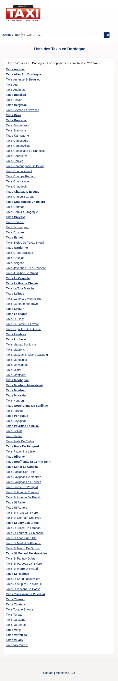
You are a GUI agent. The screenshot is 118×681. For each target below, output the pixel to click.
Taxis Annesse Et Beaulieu (23, 79)
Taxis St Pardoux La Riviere (24, 563)
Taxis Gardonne (17, 247)
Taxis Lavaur (15, 308)
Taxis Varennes (16, 624)
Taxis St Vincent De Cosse (23, 589)
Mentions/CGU (65, 672)
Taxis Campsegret (17, 140)
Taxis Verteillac (16, 635)
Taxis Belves (14, 100)
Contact (48, 672)
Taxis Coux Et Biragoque (22, 212)
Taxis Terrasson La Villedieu (25, 594)
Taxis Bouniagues (17, 125)
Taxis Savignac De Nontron (23, 477)
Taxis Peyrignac (16, 421)
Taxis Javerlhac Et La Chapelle (26, 268)
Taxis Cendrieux (16, 156)
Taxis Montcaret (16, 375)
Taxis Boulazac (16, 120)
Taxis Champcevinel (19, 171)
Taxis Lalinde (15, 293)
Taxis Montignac (17, 380)
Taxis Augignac (15, 89)
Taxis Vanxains (15, 619)
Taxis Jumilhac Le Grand (22, 273)
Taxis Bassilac (16, 94)
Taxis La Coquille (18, 278)
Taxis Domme (15, 222)
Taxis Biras (13, 115)
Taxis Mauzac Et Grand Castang (27, 354)
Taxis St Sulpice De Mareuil (24, 584)
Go (107, 35)
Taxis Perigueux (17, 415)
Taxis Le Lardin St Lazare (22, 324)
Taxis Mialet (13, 370)
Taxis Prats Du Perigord (22, 446)
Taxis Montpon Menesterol (24, 385)
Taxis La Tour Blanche (20, 288)
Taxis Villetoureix (17, 645)
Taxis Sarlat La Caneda (22, 466)
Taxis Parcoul (14, 410)
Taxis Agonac (15, 69)
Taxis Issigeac (15, 263)
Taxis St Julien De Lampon (23, 528)
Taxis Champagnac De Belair (25, 166)
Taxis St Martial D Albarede (23, 543)
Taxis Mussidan (16, 395)
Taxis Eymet (14, 237)
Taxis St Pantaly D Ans (20, 558)
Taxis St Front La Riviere (22, 512)
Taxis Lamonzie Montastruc (23, 298)
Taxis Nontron (15, 400)
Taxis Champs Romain (20, 176)
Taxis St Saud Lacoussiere (23, 579)
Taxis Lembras (16, 334)
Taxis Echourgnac (17, 227)
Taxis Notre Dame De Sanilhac (27, 405)
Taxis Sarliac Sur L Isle (20, 471)
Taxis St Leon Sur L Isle (21, 538)
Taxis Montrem (16, 390)
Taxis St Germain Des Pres (23, 517)
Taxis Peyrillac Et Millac (22, 426)
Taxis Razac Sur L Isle (20, 451)
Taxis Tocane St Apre (19, 609)
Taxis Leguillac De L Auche (23, 329)
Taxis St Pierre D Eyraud (22, 568)
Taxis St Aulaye (16, 507)
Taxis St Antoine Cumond (22, 492)
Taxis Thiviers (15, 604)
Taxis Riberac (15, 456)
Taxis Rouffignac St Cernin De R (28, 461)
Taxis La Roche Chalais (22, 283)
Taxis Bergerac (16, 105)
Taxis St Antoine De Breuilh (23, 497)
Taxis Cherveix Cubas (20, 196)
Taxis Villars (14, 640)
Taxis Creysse (15, 217)
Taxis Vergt (13, 629)
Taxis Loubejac (16, 339)
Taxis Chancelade (17, 181)
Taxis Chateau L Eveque (22, 191)
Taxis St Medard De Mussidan (26, 553)
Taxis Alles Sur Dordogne (23, 74)
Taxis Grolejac (15, 257)
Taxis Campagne (17, 135)
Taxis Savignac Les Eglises (23, 482)
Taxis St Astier (16, 502)
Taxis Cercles (14, 161)
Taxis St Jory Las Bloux (22, 522)
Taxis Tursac (14, 614)
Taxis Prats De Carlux (20, 441)
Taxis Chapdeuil (16, 186)
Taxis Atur (12, 84)
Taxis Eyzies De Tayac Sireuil (25, 242)
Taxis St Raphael (17, 573)
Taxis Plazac (14, 436)
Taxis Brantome (16, 130)
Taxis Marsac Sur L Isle (21, 344)
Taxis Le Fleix (15, 319)
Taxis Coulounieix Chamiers (25, 201)
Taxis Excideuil (15, 232)
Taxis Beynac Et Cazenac (22, 110)
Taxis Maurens (15, 349)
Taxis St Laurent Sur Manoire (25, 533)
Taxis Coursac (15, 207)
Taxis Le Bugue (16, 314)
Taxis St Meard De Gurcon (23, 548)
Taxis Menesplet (16, 359)
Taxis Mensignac (16, 364)
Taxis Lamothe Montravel (22, 303)
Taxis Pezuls (14, 431)
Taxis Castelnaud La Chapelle (25, 150)
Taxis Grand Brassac (19, 252)
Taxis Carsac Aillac (18, 145)
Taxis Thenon (15, 599)
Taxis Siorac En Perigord (22, 487)
